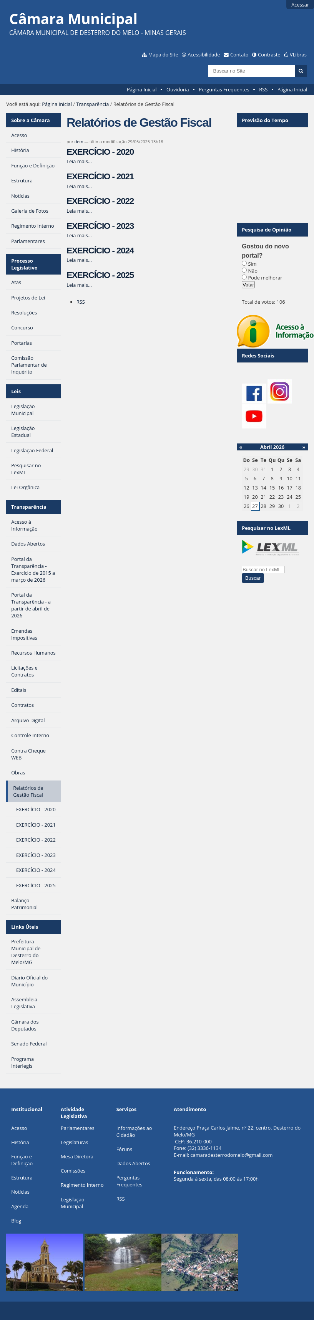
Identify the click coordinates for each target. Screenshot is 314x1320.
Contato (239, 54)
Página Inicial (142, 89)
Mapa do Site (163, 54)
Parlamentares (77, 1128)
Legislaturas (74, 1142)
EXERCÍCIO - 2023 (100, 226)
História (20, 1142)
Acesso (19, 1128)
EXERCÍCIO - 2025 (100, 275)
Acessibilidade (204, 54)
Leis (16, 391)
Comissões (73, 1170)
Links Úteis (24, 926)
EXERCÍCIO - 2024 (100, 250)
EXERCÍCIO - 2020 (100, 152)
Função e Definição (22, 1160)
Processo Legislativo (24, 264)
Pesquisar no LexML (266, 527)
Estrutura (22, 1177)
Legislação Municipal (72, 1203)
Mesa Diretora (77, 1156)
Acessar (300, 4)
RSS (263, 89)
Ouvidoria (177, 89)
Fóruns (124, 1149)
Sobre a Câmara (30, 120)
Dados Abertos (133, 1163)
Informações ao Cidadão (134, 1131)
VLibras (298, 54)
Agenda (19, 1206)
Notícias (20, 1191)
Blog (16, 1220)
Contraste (269, 54)
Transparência (92, 104)
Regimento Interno (82, 1184)
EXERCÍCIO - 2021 (100, 176)
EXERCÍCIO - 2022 (100, 201)
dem (79, 141)
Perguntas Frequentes (224, 89)
